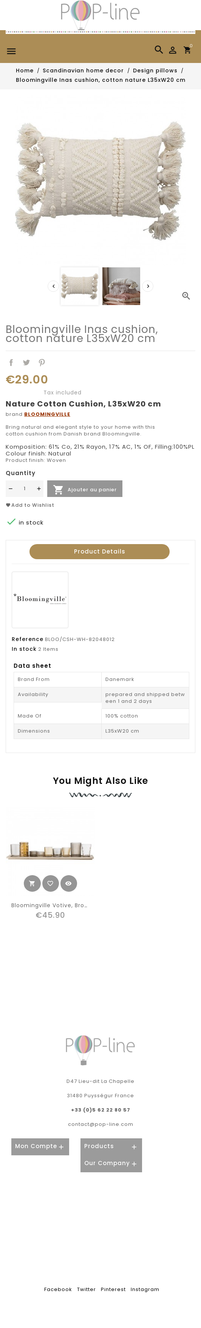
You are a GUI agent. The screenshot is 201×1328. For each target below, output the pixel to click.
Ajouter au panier (85, 489)
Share (11, 362)
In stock (24, 649)
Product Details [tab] (99, 551)
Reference (27, 639)
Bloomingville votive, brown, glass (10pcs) (73, 905)
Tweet (26, 362)
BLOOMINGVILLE (47, 414)
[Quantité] (24, 488)
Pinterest (42, 362)
